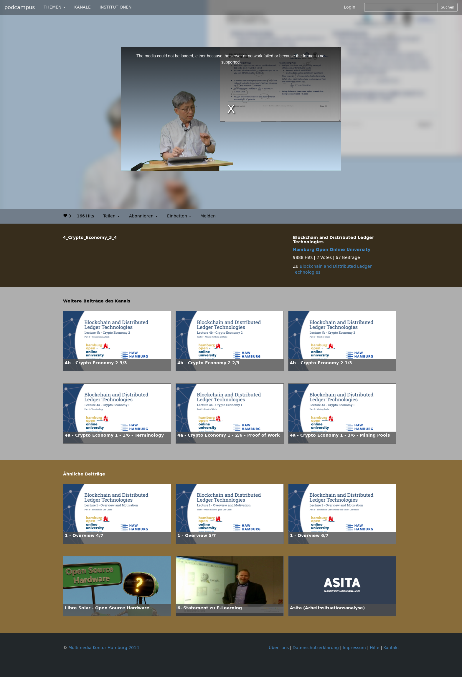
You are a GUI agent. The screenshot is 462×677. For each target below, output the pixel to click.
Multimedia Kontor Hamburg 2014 (103, 647)
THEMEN (54, 7)
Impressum (354, 647)
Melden (208, 216)
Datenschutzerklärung (316, 647)
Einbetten (179, 216)
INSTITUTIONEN (115, 7)
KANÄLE (82, 7)
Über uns (279, 647)
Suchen (447, 7)
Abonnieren (143, 216)
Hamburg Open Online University (331, 249)
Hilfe (375, 647)
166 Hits (85, 216)
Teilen (111, 216)
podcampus (19, 7)
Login (349, 7)
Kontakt (391, 647)
